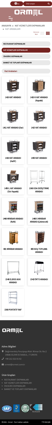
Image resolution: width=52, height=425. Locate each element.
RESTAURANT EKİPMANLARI (14, 44)
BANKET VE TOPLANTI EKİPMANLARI (17, 62)
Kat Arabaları (13, 29)
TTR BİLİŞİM (46, 422)
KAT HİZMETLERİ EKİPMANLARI (30, 25)
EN (18, 4)
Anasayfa (6, 25)
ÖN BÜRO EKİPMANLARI (12, 56)
